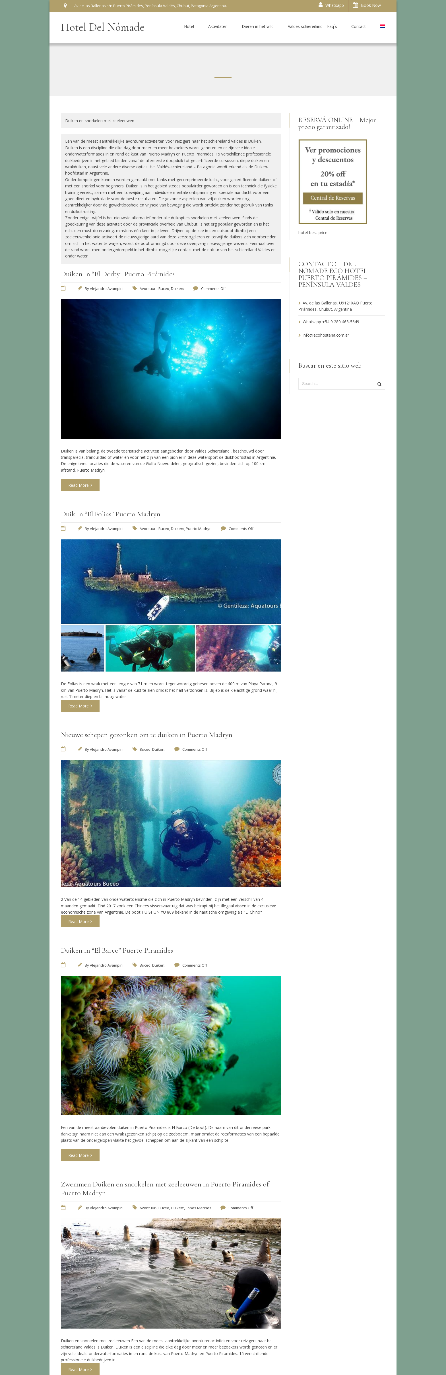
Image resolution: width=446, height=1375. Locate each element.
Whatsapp (331, 5)
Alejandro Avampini (106, 288)
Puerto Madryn (199, 528)
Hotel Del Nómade (102, 27)
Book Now (367, 5)
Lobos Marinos (198, 1207)
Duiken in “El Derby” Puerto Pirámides (118, 273)
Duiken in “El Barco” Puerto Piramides (117, 950)
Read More (80, 485)
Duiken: (177, 288)
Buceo (163, 288)
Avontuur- (148, 288)
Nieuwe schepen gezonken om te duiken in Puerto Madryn (146, 734)
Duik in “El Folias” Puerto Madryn (110, 514)
